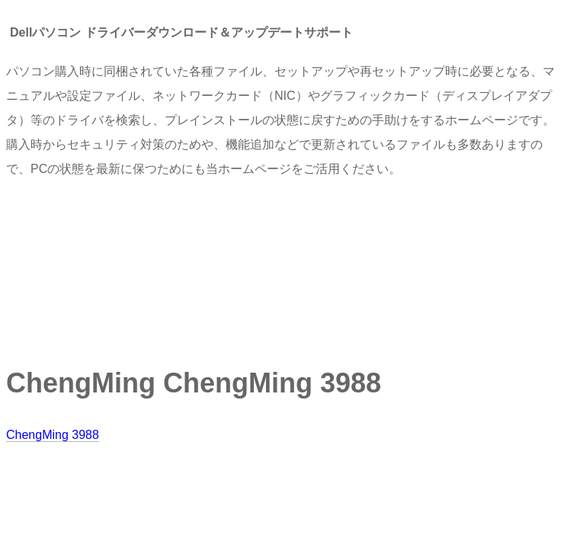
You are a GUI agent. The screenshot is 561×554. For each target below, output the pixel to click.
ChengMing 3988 (52, 434)
